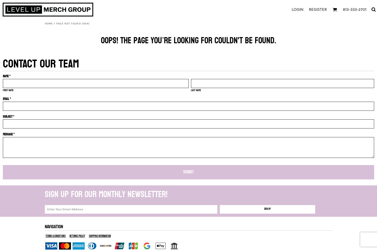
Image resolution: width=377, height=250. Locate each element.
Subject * (8, 116)
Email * (7, 99)
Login (297, 9)
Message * (9, 134)
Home (49, 23)
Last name (196, 90)
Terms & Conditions (56, 236)
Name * (7, 76)
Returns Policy (77, 236)
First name (8, 90)
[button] (334, 9)
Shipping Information (100, 236)
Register (318, 9)
